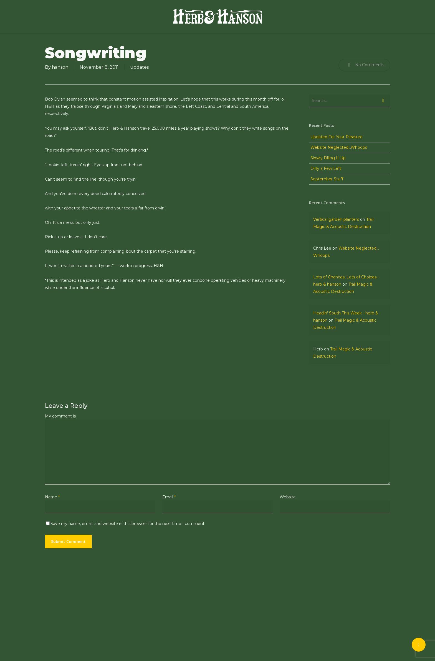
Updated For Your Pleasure (336, 136)
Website (288, 497)
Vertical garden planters (336, 219)
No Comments (364, 65)
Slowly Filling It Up (328, 157)
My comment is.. (61, 416)
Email (169, 497)
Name (52, 497)
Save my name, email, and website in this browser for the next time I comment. (127, 523)
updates (139, 67)
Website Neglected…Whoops (338, 147)
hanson (60, 67)
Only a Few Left (325, 168)
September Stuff (326, 178)
